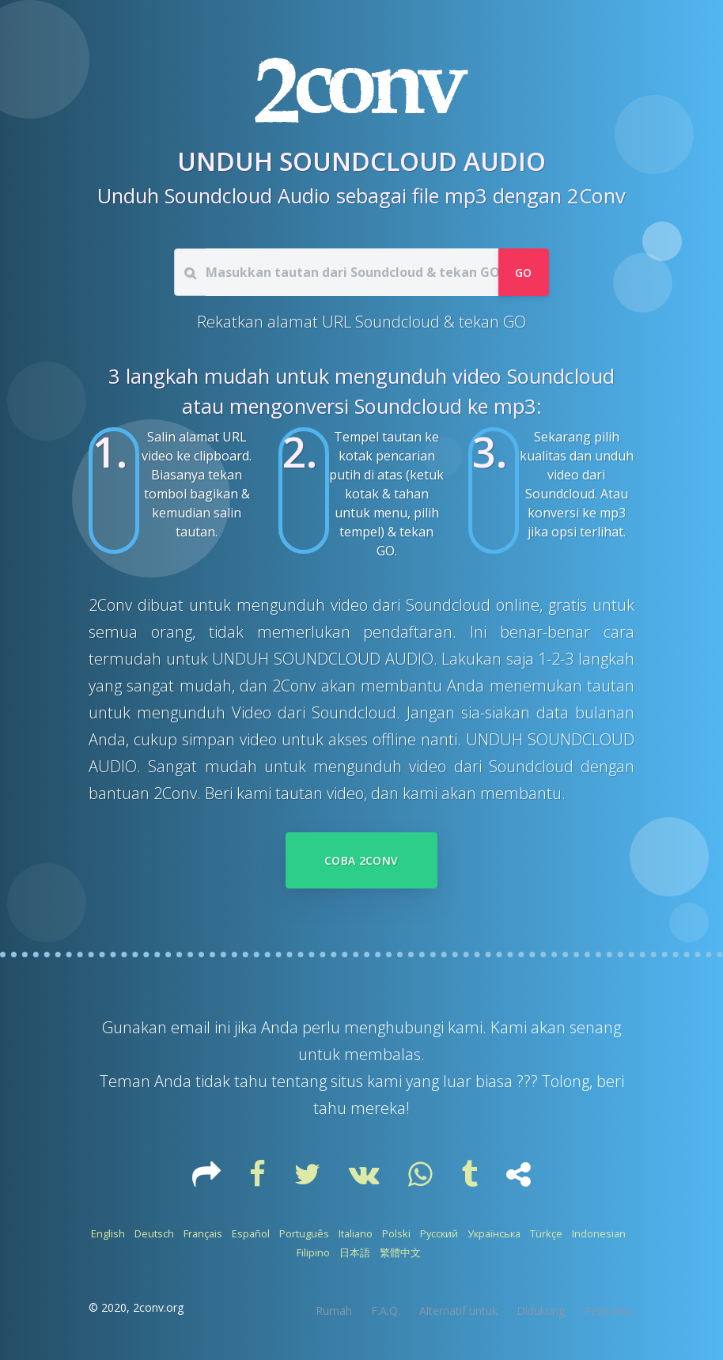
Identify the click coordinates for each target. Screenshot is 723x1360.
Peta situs (609, 1310)
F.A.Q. (385, 1310)
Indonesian (599, 1233)
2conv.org (158, 1307)
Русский (439, 1233)
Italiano (356, 1233)
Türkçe (546, 1233)
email (192, 1027)
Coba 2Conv (361, 860)
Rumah (334, 1310)
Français (203, 1233)
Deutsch (154, 1233)
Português (304, 1233)
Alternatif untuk (458, 1310)
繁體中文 (400, 1252)
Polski (396, 1233)
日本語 (354, 1252)
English (108, 1233)
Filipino (313, 1252)
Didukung (541, 1310)
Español (251, 1233)
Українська (493, 1233)
